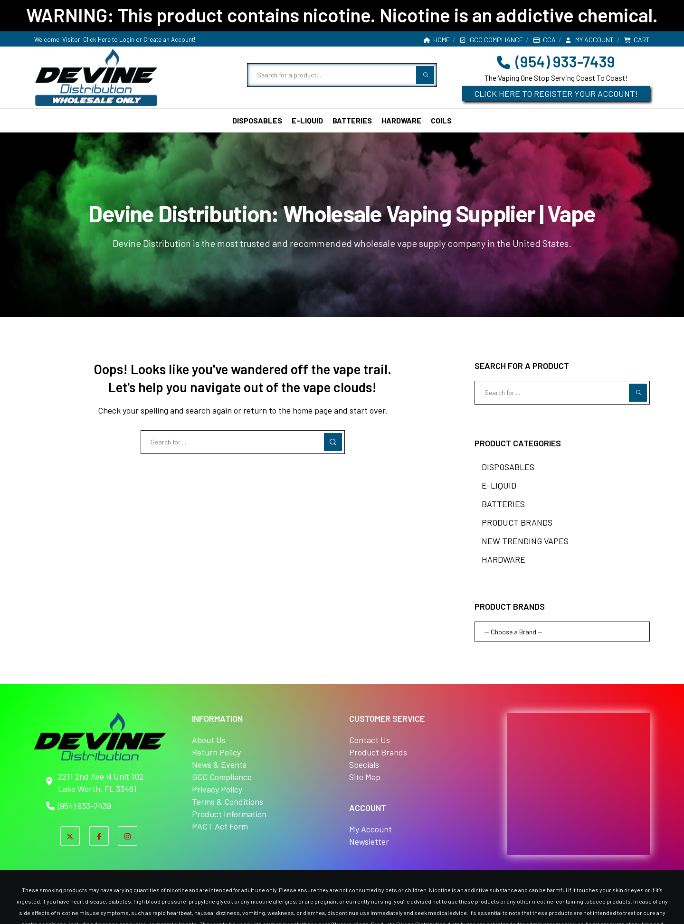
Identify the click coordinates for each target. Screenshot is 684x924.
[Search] (333, 442)
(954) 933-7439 (556, 61)
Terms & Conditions (227, 801)
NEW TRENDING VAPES (525, 541)
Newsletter (369, 841)
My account (590, 40)
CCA (544, 40)
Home (437, 40)
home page (312, 410)
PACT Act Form (220, 826)
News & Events (219, 764)
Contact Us (369, 740)
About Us (209, 740)
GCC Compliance (491, 40)
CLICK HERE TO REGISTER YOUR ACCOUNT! (556, 93)
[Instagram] (127, 836)
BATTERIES (503, 504)
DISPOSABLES (508, 467)
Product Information (229, 814)
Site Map (364, 777)
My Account (370, 829)
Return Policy (216, 752)
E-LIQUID (499, 485)
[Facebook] (99, 836)
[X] (70, 836)
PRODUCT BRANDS (517, 522)
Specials (364, 764)
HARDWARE (503, 559)
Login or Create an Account (156, 39)
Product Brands (378, 752)
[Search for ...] (243, 442)
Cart (637, 40)
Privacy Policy (217, 789)
